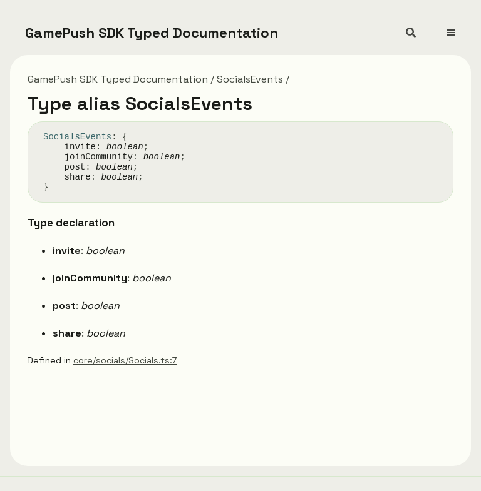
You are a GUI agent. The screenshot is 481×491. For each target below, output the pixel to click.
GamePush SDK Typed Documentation (151, 32)
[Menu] (458, 27)
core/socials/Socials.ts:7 (125, 360)
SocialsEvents (250, 79)
